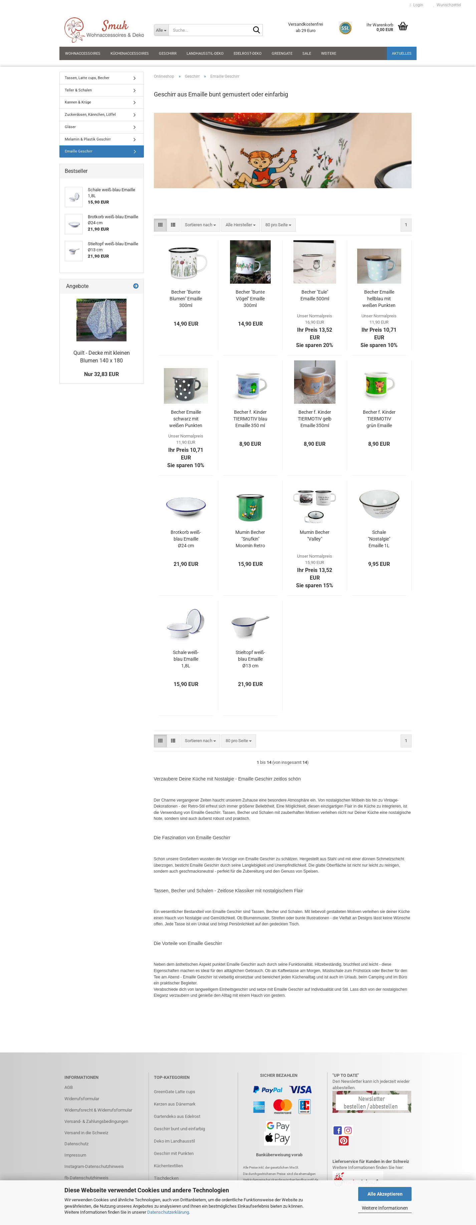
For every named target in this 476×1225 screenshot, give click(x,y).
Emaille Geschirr (78, 151)
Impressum (75, 1155)
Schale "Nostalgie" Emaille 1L (379, 539)
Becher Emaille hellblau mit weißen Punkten (379, 298)
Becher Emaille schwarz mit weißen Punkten (185, 418)
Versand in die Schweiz (86, 1132)
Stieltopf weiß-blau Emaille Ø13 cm (250, 659)
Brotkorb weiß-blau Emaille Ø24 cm (186, 539)
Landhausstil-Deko (205, 53)
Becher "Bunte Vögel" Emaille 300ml (250, 298)
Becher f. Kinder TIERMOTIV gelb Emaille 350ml (314, 418)
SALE (306, 53)
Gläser (70, 127)
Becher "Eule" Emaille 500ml (314, 295)
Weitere (328, 53)
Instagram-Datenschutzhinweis (94, 1166)
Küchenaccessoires (129, 53)
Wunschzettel (447, 5)
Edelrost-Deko (248, 53)
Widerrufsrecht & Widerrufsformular (98, 1110)
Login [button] (416, 5)
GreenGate (282, 53)
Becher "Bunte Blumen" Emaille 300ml (186, 298)
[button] (160, 225)
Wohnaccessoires (82, 53)
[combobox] (200, 225)
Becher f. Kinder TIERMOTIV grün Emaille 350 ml (379, 419)
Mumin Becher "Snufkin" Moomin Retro (250, 539)
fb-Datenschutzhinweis (86, 1177)
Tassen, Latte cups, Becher (87, 78)
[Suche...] (161, 30)
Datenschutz (76, 1143)
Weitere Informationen (385, 1208)
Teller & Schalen (78, 90)
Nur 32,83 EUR (101, 374)
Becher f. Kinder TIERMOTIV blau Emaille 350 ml (250, 418)
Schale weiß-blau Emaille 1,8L (186, 659)
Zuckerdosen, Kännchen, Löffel (90, 114)
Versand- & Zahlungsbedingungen (96, 1121)
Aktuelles (402, 53)
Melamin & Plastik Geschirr (88, 139)
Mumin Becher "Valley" (314, 536)
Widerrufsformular (81, 1098)
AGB (68, 1087)
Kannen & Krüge (78, 102)
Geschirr (168, 53)
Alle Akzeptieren (385, 1194)
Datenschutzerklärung (168, 1212)
